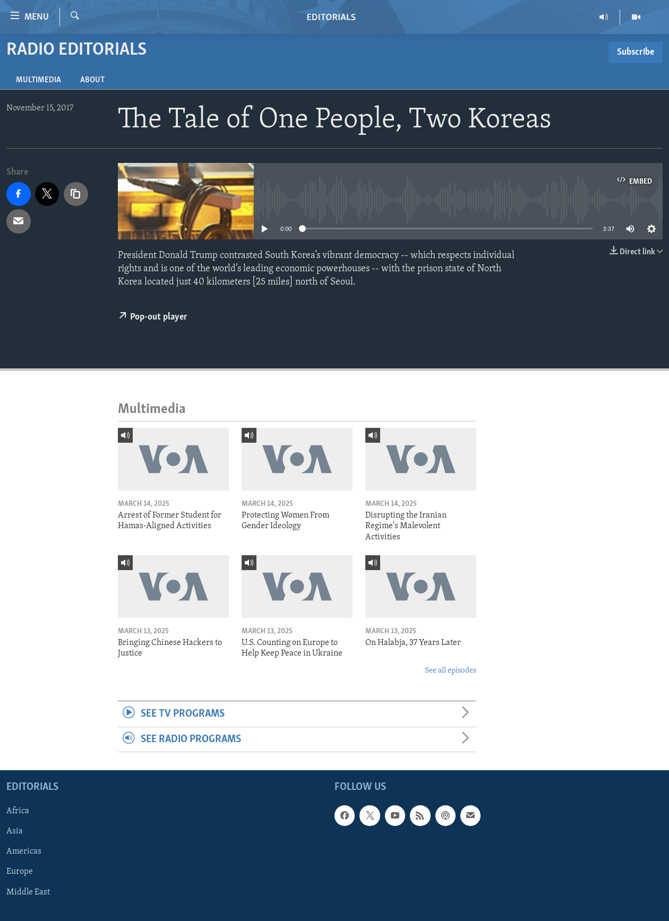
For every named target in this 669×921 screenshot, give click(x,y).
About (92, 80)
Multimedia (38, 80)
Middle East (28, 892)
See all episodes (450, 671)
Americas (23, 851)
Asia (14, 831)
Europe (19, 871)
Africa (17, 811)
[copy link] (76, 194)
